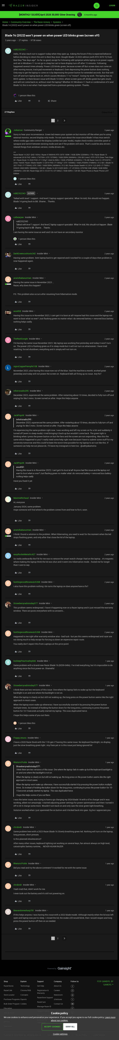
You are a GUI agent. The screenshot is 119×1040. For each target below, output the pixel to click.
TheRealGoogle (20, 338)
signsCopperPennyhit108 (25, 366)
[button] (3, 6)
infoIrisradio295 (21, 390)
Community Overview (21, 22)
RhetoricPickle (20, 762)
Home (5, 22)
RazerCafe (8, 990)
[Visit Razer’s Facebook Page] (72, 986)
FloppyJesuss (19, 737)
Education (8, 1008)
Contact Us (58, 1004)
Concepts (24, 995)
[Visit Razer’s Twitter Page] (72, 999)
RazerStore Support (45, 997)
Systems (57, 22)
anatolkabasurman (22, 278)
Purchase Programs (12, 999)
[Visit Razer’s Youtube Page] (72, 1004)
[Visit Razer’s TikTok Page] (72, 1008)
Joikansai (18, 130)
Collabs (23, 1004)
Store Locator (9, 995)
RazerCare (41, 1002)
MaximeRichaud (21, 497)
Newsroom (58, 995)
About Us (57, 986)
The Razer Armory (42, 22)
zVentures (58, 999)
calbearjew (18, 217)
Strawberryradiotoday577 (25, 603)
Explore (23, 981)
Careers (57, 990)
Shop (6, 981)
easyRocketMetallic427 (24, 554)
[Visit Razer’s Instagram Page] (72, 991)
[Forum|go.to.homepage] (23, 6)
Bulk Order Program (12, 1004)
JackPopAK (18, 415)
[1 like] (24, 95)
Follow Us (75, 981)
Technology (25, 986)
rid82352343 (19, 49)
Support (40, 981)
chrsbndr (17, 827)
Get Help (40, 986)
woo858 (17, 311)
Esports (23, 999)
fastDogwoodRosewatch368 (26, 582)
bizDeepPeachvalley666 (24, 660)
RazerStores (8, 986)
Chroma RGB (25, 990)
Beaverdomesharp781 (23, 910)
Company (58, 981)
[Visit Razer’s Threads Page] (72, 995)
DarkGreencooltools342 (24, 253)
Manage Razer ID (44, 1006)
